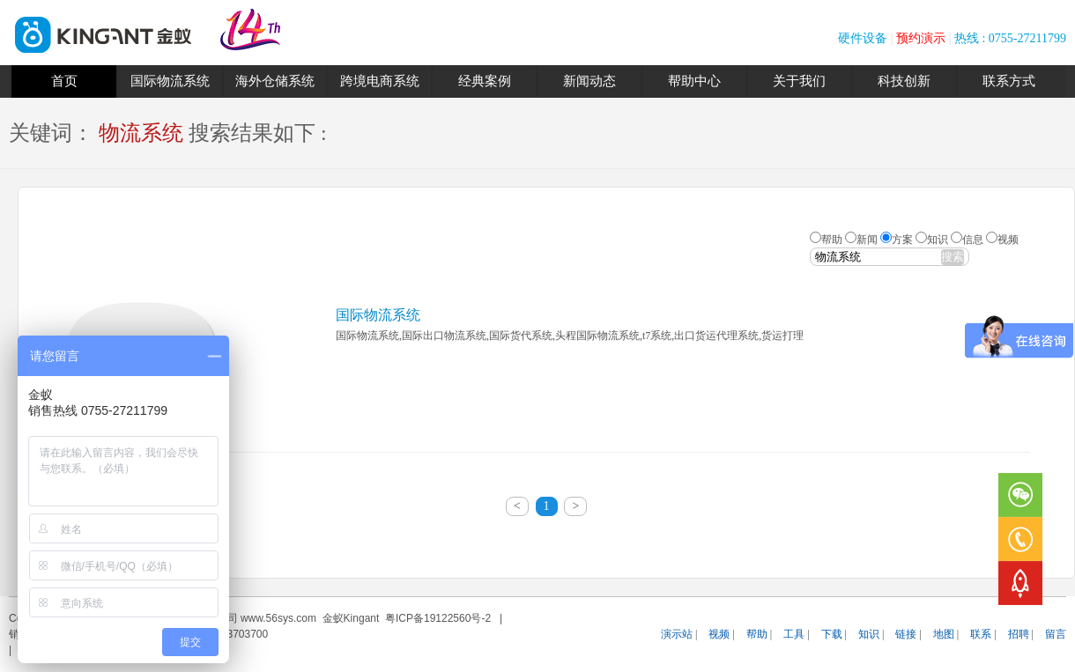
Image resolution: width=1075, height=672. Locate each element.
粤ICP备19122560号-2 (438, 618)
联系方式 (1008, 81)
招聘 (1018, 634)
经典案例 (484, 81)
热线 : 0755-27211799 (1010, 38)
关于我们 (799, 81)
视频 (719, 634)
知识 (868, 634)
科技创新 (904, 81)
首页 (64, 81)
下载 (831, 634)
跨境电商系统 (379, 81)
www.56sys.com (278, 618)
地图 (943, 634)
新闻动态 (589, 81)
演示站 (677, 634)
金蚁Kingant (351, 618)
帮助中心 (694, 81)
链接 (905, 634)
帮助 (756, 634)
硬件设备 (862, 38)
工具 (793, 634)
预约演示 (920, 38)
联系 (980, 634)
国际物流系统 (170, 81)
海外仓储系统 (275, 81)
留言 (1055, 634)
